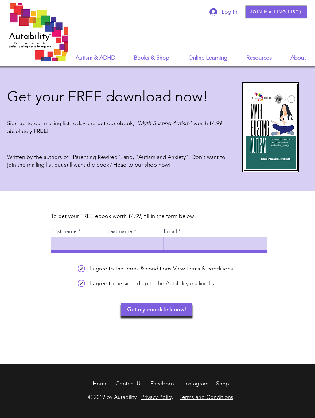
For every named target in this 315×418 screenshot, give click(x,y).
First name (64, 231)
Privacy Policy (157, 397)
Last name (119, 231)
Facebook (162, 383)
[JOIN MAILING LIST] (276, 12)
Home (100, 383)
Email (170, 231)
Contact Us (129, 383)
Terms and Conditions (206, 397)
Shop (222, 383)
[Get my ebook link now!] (156, 309)
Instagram (196, 383)
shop (151, 164)
